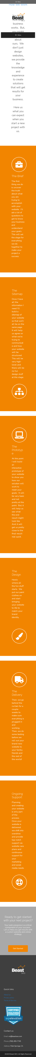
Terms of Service (10, 1000)
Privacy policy (9, 998)
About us (7, 995)
